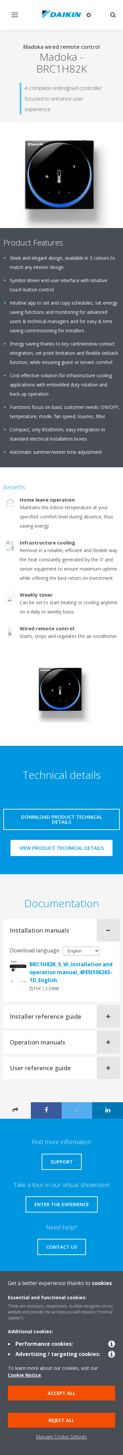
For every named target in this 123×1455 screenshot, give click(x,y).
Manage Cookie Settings (61, 1437)
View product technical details (61, 847)
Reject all (61, 1420)
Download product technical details (61, 819)
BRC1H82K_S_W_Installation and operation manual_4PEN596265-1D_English (71, 972)
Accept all (61, 1393)
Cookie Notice (24, 1375)
